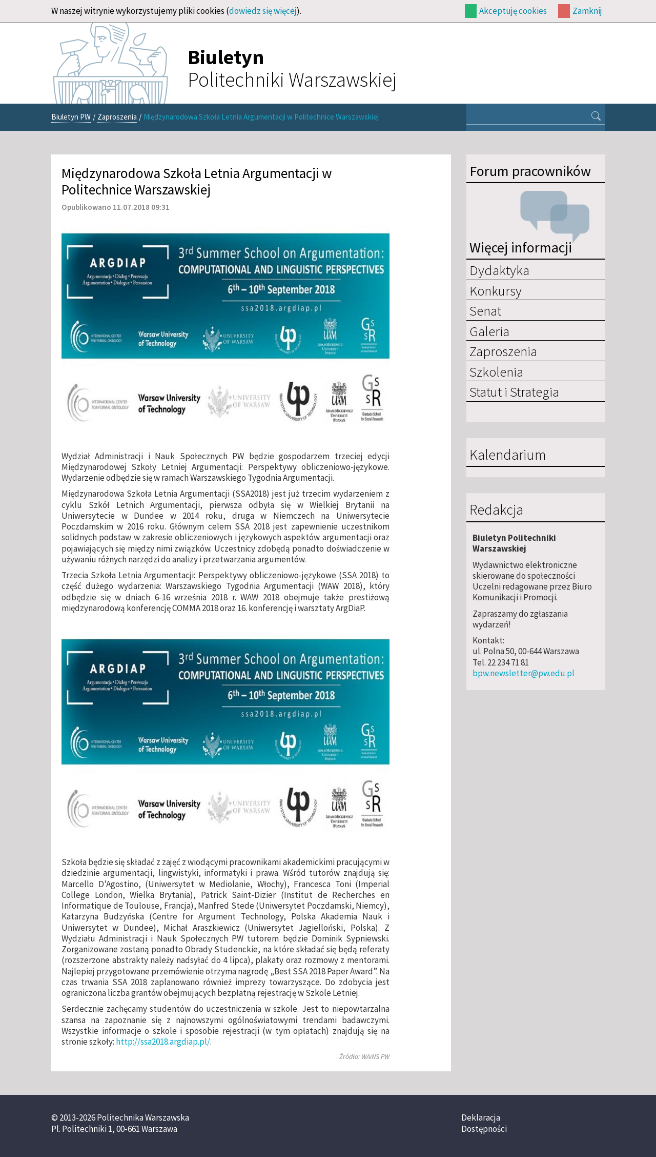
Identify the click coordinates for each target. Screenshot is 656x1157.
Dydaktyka (499, 270)
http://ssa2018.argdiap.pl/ (163, 1041)
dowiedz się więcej (263, 10)
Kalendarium (507, 455)
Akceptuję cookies (513, 10)
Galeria (489, 331)
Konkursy (495, 290)
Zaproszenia (117, 117)
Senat (485, 310)
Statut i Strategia (514, 391)
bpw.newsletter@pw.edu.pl (524, 673)
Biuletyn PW (71, 117)
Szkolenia (496, 371)
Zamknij (587, 10)
